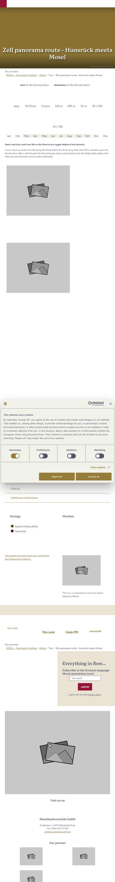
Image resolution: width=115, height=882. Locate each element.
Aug (69, 136)
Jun (53, 136)
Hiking (42, 75)
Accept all (93, 476)
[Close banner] (110, 404)
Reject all (57, 476)
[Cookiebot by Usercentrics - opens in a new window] (90, 403)
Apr (35, 136)
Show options (98, 467)
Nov (96, 136)
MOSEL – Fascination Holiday (21, 75)
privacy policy (94, 694)
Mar (26, 136)
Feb (18, 136)
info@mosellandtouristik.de (57, 831)
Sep (79, 136)
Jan (9, 136)
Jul (61, 136)
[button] (3, 3)
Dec (105, 136)
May (44, 136)
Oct (87, 136)
